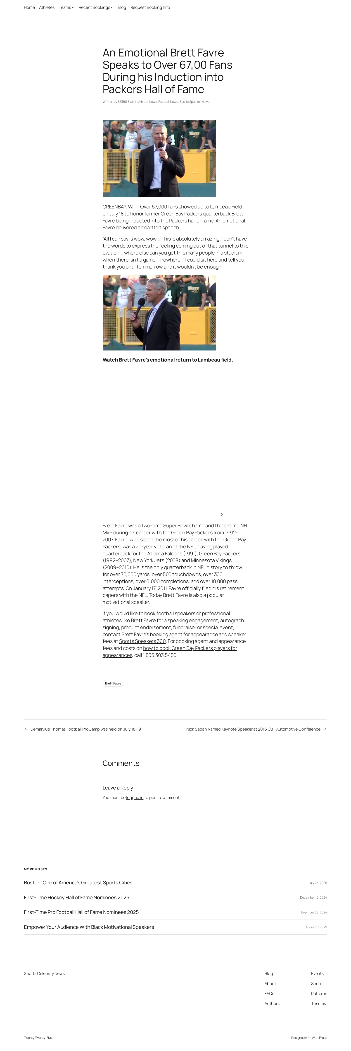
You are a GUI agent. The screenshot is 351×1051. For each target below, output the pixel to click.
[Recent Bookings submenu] (112, 7)
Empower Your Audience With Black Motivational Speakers (89, 927)
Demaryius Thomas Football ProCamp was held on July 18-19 (86, 729)
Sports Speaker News (194, 101)
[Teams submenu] (73, 7)
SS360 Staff (126, 101)
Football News (168, 101)
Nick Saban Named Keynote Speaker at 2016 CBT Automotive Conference (253, 729)
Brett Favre (113, 683)
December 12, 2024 (313, 897)
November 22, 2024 (313, 912)
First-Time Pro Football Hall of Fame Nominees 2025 (81, 912)
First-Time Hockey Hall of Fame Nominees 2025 (76, 897)
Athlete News (147, 101)
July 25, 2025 (318, 883)
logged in (134, 797)
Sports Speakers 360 (142, 641)
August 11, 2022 (316, 927)
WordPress (319, 1037)
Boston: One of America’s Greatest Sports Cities (78, 882)
